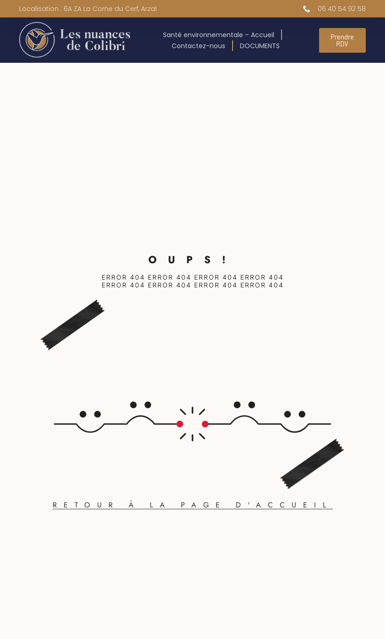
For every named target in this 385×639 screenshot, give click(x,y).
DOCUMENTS (260, 45)
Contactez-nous (198, 45)
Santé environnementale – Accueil (218, 34)
